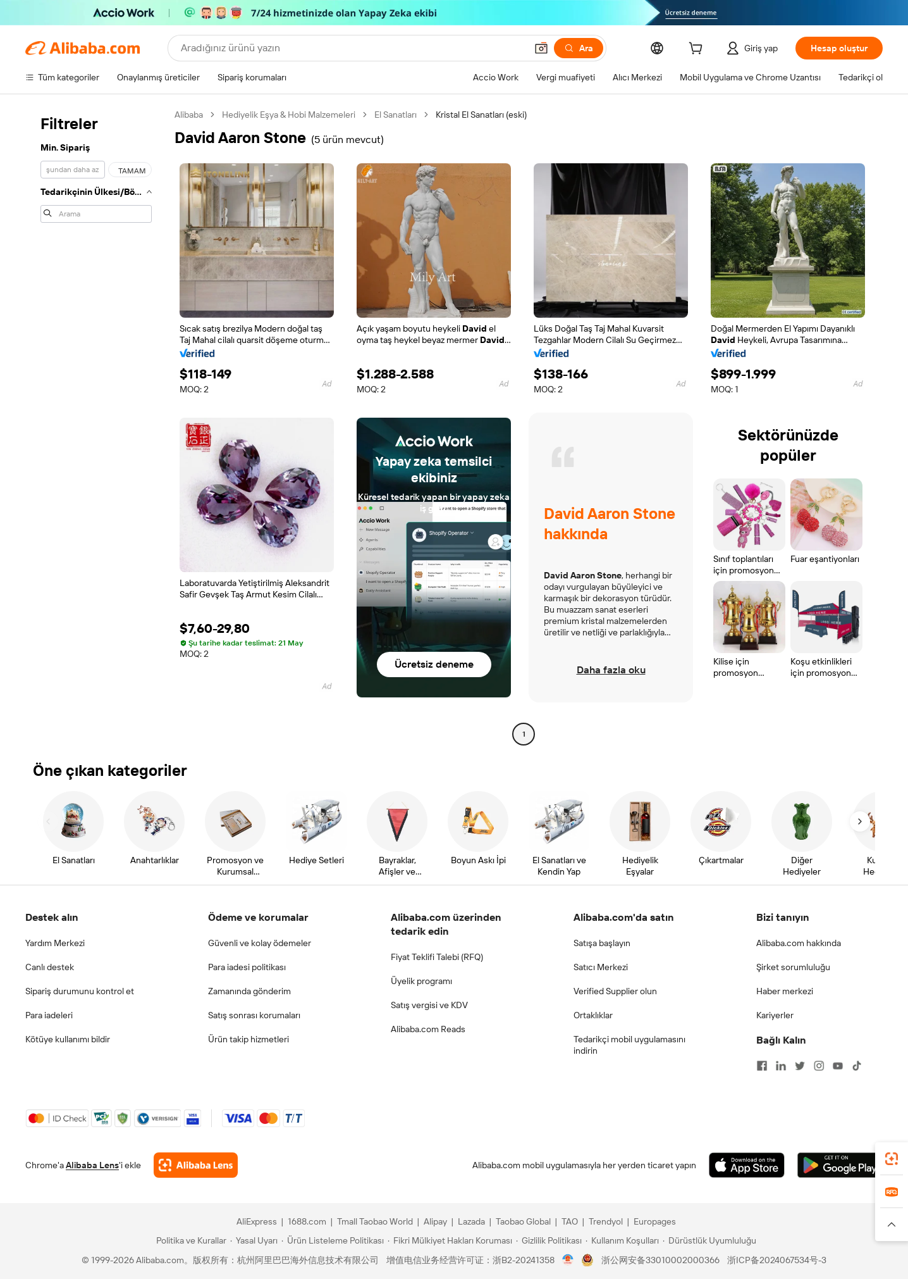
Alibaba (189, 114)
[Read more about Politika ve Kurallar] (189, 1240)
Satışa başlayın (602, 943)
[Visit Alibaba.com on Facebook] (762, 1065)
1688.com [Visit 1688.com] (307, 1221)
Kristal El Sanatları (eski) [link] (481, 114)
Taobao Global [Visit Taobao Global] (523, 1221)
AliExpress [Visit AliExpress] (256, 1221)
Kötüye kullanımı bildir (67, 1039)
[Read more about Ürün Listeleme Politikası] (332, 1240)
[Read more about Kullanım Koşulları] (622, 1240)
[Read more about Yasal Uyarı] (254, 1240)
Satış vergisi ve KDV (429, 1005)
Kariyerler (775, 1015)
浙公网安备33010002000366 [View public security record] (660, 1260)
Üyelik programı (421, 981)
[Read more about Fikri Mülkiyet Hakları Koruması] (450, 1240)
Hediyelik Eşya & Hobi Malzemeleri (288, 114)
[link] (891, 1158)
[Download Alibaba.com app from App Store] (747, 1165)
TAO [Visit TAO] (569, 1221)
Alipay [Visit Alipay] (435, 1221)
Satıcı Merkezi (601, 967)
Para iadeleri (49, 1015)
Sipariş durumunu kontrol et (79, 991)
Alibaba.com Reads (428, 1029)
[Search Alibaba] (352, 48)
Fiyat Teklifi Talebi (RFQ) (437, 957)
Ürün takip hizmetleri (248, 1039)
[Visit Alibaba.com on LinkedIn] (781, 1065)
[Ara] (578, 48)
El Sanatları (395, 114)
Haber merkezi (784, 991)
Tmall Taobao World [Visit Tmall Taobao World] (375, 1221)
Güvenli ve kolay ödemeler (259, 943)
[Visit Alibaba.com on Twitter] (800, 1065)
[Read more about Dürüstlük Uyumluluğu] (709, 1240)
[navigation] (96, 426)
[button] (541, 48)
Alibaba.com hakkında (798, 943)
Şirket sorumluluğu (793, 967)
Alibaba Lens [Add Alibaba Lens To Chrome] (92, 1165)
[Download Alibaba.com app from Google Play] (840, 1165)
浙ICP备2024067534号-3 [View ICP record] (776, 1260)
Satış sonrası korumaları (254, 1015)
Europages (655, 1221)
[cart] (698, 50)
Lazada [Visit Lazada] (471, 1221)
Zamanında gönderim (249, 991)
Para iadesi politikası (247, 967)
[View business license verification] (568, 1260)
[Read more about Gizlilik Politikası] (549, 1240)
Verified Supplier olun (615, 991)
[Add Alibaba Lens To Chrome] (196, 1165)
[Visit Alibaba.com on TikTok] (856, 1065)
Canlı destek (49, 967)
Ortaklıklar (593, 1015)
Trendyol (606, 1221)
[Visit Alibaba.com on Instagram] (819, 1065)
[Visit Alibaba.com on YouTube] (838, 1065)
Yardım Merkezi (55, 943)
